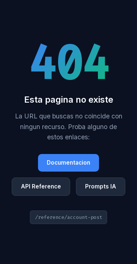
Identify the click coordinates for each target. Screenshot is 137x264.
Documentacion (68, 162)
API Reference (41, 186)
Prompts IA (100, 186)
